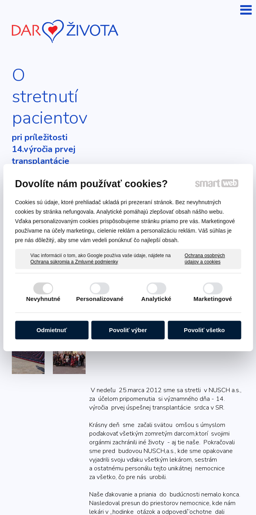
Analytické (156, 298)
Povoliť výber (128, 330)
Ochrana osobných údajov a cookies (205, 259)
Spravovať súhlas (169, 492)
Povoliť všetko (204, 330)
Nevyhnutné (43, 298)
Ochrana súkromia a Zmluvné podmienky (74, 262)
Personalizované (99, 298)
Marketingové (212, 298)
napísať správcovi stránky (197, 484)
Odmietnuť (51, 330)
